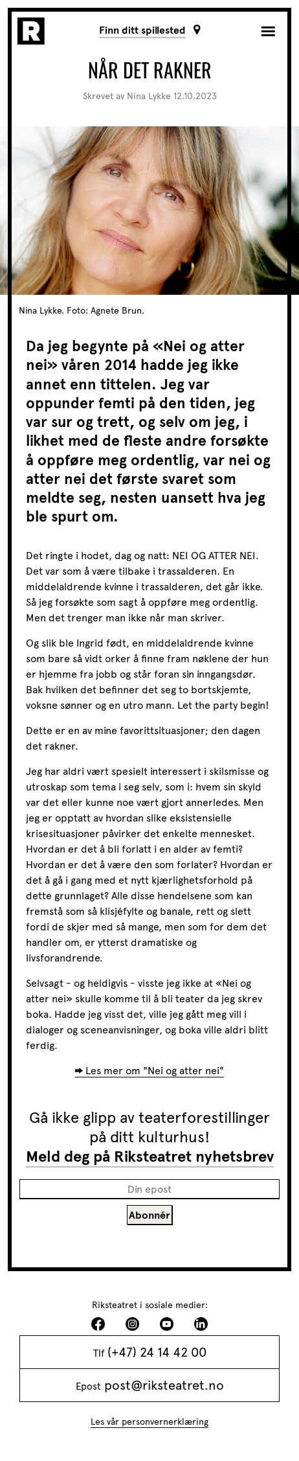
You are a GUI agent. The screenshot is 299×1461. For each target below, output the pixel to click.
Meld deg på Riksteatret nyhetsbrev (150, 1156)
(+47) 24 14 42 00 (156, 1352)
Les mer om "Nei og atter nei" (154, 1070)
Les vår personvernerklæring (149, 1421)
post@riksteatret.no (164, 1385)
